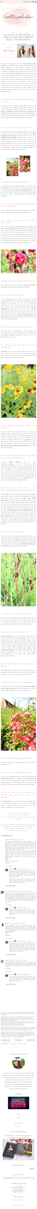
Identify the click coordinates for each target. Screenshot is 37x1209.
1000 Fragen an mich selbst (26, 824)
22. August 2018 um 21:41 (23, 974)
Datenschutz (22, 1200)
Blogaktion (8, 826)
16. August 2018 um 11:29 (17, 923)
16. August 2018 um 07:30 (15, 839)
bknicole (11, 868)
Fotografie (20, 828)
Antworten (8, 863)
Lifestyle (28, 828)
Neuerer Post (6, 1040)
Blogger (21, 1205)
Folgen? (18, 1117)
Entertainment (9, 828)
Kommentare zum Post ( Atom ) (17, 1043)
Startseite (18, 1040)
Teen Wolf (24, 830)
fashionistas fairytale (11, 891)
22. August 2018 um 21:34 (23, 907)
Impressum (14, 1200)
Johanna (26, 89)
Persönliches (14, 830)
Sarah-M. (7, 923)
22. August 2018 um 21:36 (23, 941)
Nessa (6, 839)
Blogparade (17, 826)
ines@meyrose (9, 960)
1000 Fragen (11, 824)
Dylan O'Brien (28, 826)
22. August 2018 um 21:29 (23, 868)
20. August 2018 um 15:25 (20, 960)
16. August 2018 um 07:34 (24, 891)
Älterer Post (31, 1040)
